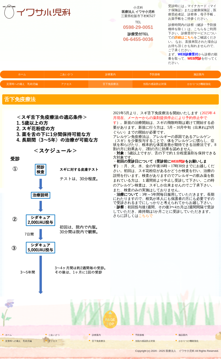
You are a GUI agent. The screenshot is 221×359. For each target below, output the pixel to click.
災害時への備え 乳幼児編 (22, 83)
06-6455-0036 (138, 39)
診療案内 (110, 74)
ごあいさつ (66, 74)
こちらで (145, 216)
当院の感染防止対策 (155, 83)
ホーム (22, 74)
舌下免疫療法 (110, 83)
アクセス (66, 83)
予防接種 (154, 74)
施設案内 (199, 74)
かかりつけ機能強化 (199, 83)
